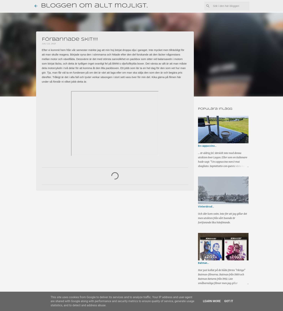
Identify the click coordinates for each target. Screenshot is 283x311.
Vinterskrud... (206, 206)
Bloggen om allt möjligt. (94, 6)
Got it (228, 301)
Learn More (212, 301)
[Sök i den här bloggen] (230, 6)
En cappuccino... (207, 145)
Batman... (203, 262)
